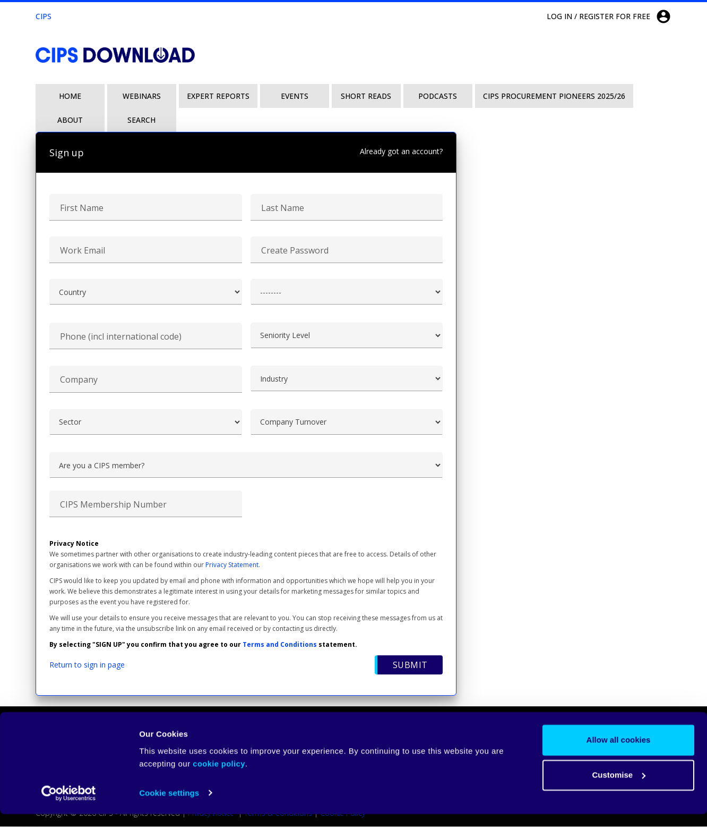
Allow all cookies (619, 753)
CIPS (43, 16)
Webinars (142, 96)
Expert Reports (218, 96)
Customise (618, 787)
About (70, 120)
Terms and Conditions (280, 644)
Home (70, 96)
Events (294, 96)
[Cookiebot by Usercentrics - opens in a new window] (68, 806)
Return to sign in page (87, 665)
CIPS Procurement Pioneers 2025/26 (554, 96)
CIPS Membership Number (113, 505)
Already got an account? (401, 151)
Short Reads (366, 96)
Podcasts (437, 96)
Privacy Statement (231, 565)
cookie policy (219, 777)
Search (141, 120)
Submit (409, 665)
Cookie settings (169, 806)
